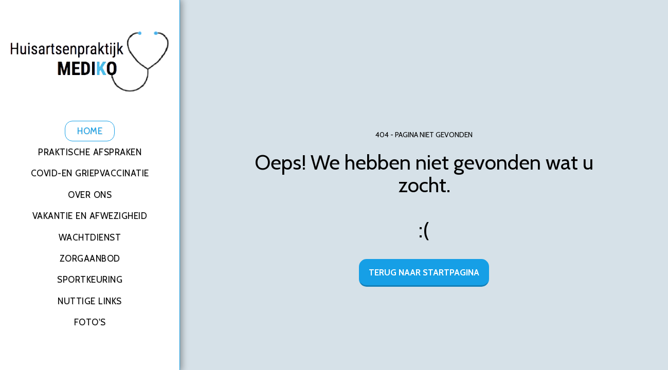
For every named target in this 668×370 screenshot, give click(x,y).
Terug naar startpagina (424, 272)
